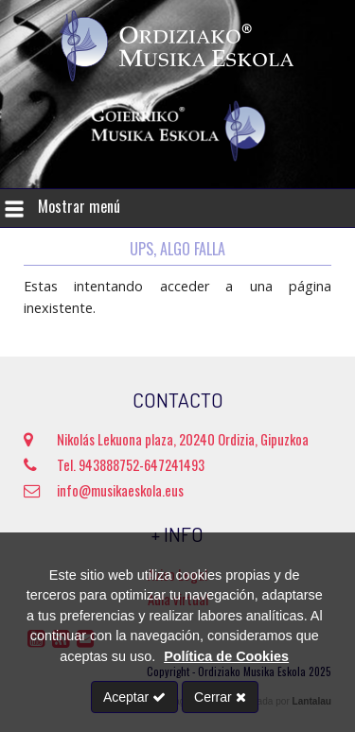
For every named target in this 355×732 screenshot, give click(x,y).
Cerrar (220, 697)
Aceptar (134, 697)
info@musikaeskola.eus (104, 490)
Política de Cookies (226, 656)
